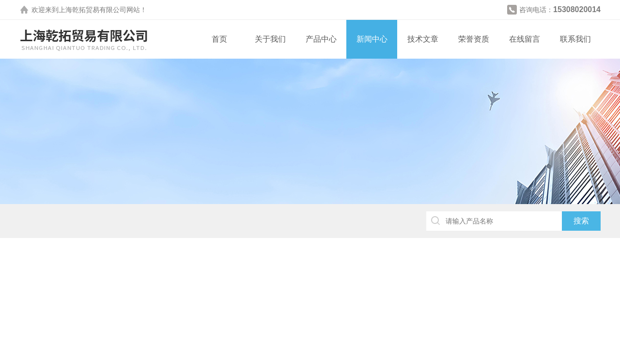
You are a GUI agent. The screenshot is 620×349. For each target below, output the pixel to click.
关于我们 (270, 39)
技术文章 (422, 39)
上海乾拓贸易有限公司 (92, 10)
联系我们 (575, 39)
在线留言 (524, 39)
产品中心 (321, 39)
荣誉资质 (473, 39)
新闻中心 (372, 39)
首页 (219, 39)
